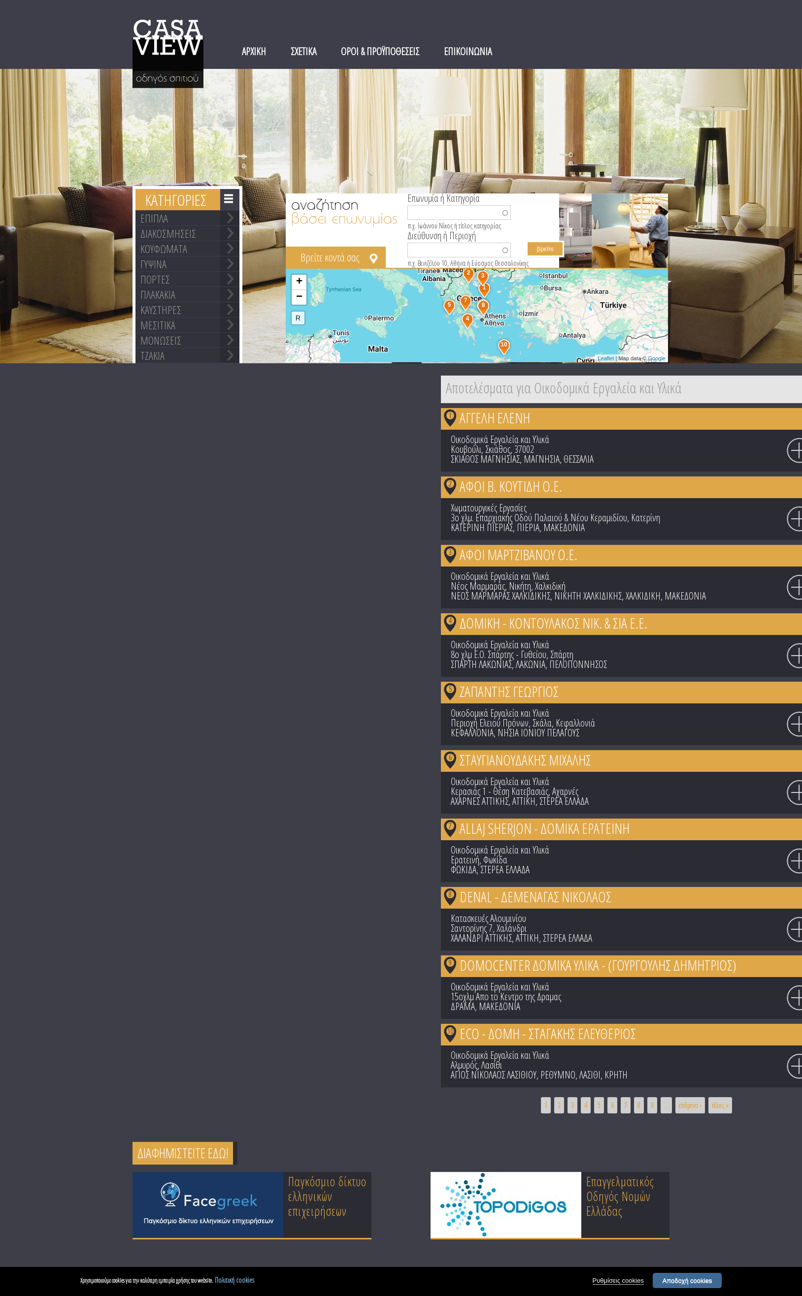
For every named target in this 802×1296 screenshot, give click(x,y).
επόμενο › (690, 1105)
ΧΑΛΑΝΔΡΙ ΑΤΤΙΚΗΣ (481, 938)
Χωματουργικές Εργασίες (489, 507)
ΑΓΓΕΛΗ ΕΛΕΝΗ (495, 417)
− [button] (299, 297)
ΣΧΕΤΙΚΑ (303, 51)
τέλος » (720, 1105)
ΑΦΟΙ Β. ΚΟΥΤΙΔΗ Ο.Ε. (511, 486)
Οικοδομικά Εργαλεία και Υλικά (500, 439)
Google (657, 358)
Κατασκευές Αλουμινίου (488, 918)
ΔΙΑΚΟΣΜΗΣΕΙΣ (168, 233)
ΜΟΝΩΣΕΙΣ (160, 340)
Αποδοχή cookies (687, 1282)
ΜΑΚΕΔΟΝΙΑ (564, 527)
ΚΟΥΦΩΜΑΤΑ (163, 248)
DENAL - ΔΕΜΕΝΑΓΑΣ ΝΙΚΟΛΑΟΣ (535, 896)
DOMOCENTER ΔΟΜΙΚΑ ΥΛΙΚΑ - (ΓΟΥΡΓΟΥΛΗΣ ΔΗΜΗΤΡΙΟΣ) (598, 965)
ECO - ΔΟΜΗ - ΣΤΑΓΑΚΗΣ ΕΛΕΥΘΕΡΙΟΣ (548, 1033)
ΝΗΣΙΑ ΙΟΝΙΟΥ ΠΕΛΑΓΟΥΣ (538, 732)
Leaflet (606, 358)
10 (450, 1031)
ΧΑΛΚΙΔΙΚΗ (643, 595)
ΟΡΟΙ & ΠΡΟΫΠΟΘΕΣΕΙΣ (380, 51)
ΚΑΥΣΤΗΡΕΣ (160, 309)
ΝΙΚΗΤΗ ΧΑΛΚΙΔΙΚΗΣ (588, 595)
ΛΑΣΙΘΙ (590, 1074)
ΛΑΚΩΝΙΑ (530, 664)
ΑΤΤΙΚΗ (523, 801)
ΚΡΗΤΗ (616, 1074)
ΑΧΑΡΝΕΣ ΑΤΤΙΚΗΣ (479, 801)
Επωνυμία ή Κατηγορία (443, 197)
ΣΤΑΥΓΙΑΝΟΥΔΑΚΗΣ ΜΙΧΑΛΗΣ (525, 759)
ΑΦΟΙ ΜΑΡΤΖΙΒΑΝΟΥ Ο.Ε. (518, 554)
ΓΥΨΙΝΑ (153, 263)
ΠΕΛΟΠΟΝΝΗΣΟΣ (578, 664)
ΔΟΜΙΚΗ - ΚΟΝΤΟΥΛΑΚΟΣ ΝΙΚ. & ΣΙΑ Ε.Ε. (553, 622)
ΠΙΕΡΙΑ (528, 527)
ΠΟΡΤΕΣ (155, 279)
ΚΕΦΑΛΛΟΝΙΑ (472, 732)
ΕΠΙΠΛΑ (154, 218)
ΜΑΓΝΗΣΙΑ (542, 459)
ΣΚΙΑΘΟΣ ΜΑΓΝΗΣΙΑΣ (485, 459)
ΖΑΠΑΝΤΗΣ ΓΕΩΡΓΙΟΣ (509, 691)
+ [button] (299, 282)
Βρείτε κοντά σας (330, 257)
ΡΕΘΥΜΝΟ (557, 1074)
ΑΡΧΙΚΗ (254, 51)
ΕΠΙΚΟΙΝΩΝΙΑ (468, 51)
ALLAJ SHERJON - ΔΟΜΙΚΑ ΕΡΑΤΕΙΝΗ (545, 828)
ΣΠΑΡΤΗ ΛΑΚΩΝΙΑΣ (481, 664)
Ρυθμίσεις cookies (618, 1282)
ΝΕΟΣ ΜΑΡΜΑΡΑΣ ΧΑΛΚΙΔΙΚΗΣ (500, 595)
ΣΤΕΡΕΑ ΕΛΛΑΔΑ (564, 801)
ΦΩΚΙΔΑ (463, 869)
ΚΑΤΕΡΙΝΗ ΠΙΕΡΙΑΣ (482, 527)
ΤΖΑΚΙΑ (152, 355)
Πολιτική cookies (234, 1281)
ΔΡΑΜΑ (463, 1006)
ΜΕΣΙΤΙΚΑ (157, 324)
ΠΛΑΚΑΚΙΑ (157, 294)
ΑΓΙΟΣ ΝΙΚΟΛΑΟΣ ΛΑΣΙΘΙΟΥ (493, 1074)
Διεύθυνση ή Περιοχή (441, 235)
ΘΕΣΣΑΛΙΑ (579, 459)
